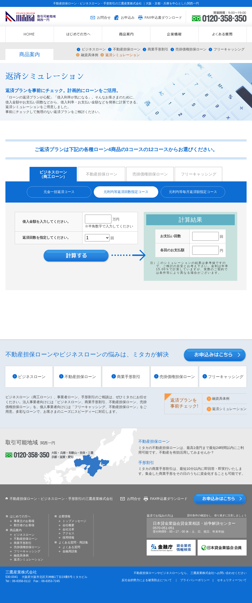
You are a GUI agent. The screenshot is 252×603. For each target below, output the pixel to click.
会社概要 (68, 525)
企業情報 (198, 34)
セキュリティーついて (232, 580)
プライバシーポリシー (195, 580)
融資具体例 (89, 55)
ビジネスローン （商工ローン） (53, 174)
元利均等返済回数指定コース (126, 192)
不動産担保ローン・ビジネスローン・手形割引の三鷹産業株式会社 (61, 499)
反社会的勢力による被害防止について (147, 580)
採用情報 (68, 537)
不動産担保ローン (127, 49)
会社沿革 (68, 529)
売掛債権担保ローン (190, 49)
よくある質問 (71, 547)
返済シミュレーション (122, 55)
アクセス (68, 533)
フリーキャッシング (229, 49)
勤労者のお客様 (24, 525)
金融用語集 (70, 551)
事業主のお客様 (24, 521)
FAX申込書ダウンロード (169, 499)
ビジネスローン (94, 49)
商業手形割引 (158, 49)
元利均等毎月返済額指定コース (193, 192)
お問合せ (134, 499)
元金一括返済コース (59, 192)
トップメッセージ (74, 521)
